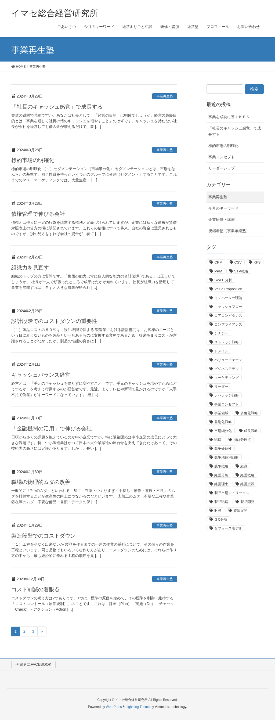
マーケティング (226, 378)
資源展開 (240, 511)
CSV (238, 262)
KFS (257, 262)
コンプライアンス (228, 324)
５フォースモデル (228, 528)
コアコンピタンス (228, 316)
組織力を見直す (30, 268)
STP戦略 (241, 271)
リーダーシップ (221, 168)
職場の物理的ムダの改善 (40, 482)
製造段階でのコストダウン (43, 536)
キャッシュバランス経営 (40, 375)
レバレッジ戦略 (226, 395)
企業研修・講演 (221, 219)
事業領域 (221, 413)
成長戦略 (251, 431)
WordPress (114, 707)
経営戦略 (247, 475)
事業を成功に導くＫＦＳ (229, 117)
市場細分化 (223, 431)
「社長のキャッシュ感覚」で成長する (57, 107)
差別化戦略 (223, 422)
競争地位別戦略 (226, 457)
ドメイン (221, 351)
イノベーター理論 (228, 298)
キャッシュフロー (228, 307)
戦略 (217, 440)
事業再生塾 (165, 96)
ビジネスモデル (226, 369)
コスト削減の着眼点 (35, 589)
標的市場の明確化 (32, 160)
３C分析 (220, 519)
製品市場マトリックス (231, 493)
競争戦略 (221, 466)
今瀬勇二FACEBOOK (33, 664)
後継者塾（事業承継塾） (229, 231)
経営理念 (221, 484)
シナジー (221, 333)
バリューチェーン (228, 360)
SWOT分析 (223, 280)
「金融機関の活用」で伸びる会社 (51, 428)
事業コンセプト (221, 157)
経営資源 (247, 484)
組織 (243, 466)
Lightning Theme (138, 707)
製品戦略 (221, 502)
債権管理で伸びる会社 (38, 214)
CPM (218, 262)
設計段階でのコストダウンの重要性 (54, 321)
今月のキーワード (223, 208)
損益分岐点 (242, 440)
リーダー (221, 386)
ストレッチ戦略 (226, 342)
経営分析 (221, 475)
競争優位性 (223, 449)
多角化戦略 (249, 413)
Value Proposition (228, 289)
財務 (217, 511)
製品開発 (247, 502)
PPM (218, 271)
